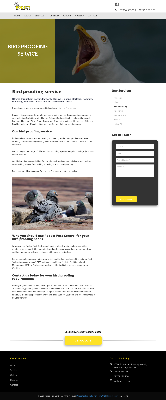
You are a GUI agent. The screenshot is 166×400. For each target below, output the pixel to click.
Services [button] (40, 15)
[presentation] (135, 187)
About (27, 15)
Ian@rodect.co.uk (122, 381)
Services (14, 370)
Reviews (67, 15)
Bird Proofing (121, 106)
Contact (92, 15)
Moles (118, 119)
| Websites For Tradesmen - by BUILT (91, 396)
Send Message (126, 199)
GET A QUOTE (83, 340)
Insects (118, 102)
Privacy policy (113, 396)
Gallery (79, 15)
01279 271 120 (147, 10)
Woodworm (120, 115)
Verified (54, 15)
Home (17, 15)
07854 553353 (128, 10)
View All (118, 124)
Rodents (118, 97)
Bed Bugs (119, 110)
